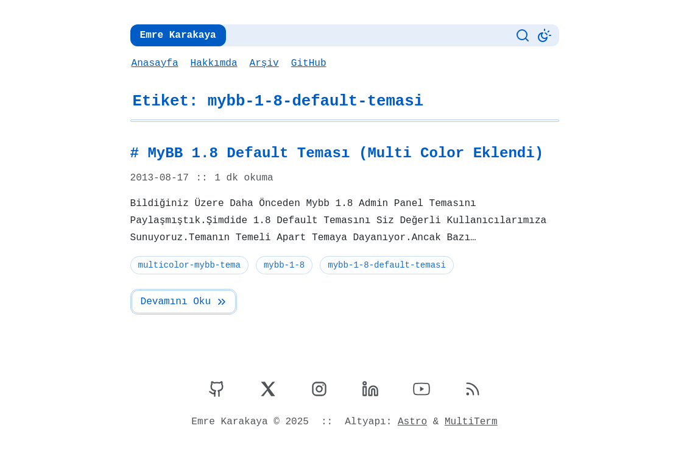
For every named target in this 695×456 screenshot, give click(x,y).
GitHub (306, 63)
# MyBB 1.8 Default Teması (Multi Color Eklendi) (331, 153)
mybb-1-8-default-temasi (384, 265)
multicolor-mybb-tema (188, 265)
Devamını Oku (184, 301)
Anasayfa (155, 63)
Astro (411, 422)
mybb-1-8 (282, 265)
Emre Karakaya (177, 35)
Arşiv (262, 63)
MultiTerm (469, 422)
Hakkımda (212, 63)
